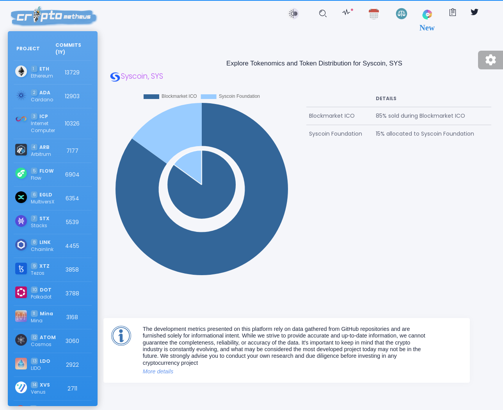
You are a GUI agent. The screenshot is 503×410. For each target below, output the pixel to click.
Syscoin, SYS (136, 76)
